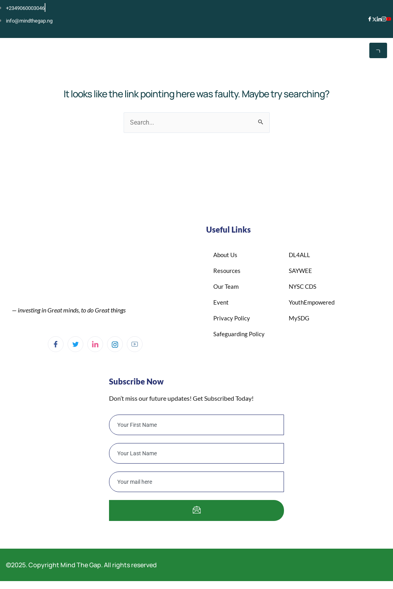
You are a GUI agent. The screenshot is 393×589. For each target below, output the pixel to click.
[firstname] (196, 425)
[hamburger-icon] (378, 50)
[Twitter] (75, 344)
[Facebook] (369, 19)
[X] (374, 19)
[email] (196, 482)
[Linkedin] (95, 344)
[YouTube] (388, 19)
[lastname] (196, 453)
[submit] (196, 510)
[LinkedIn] (379, 19)
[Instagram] (384, 19)
